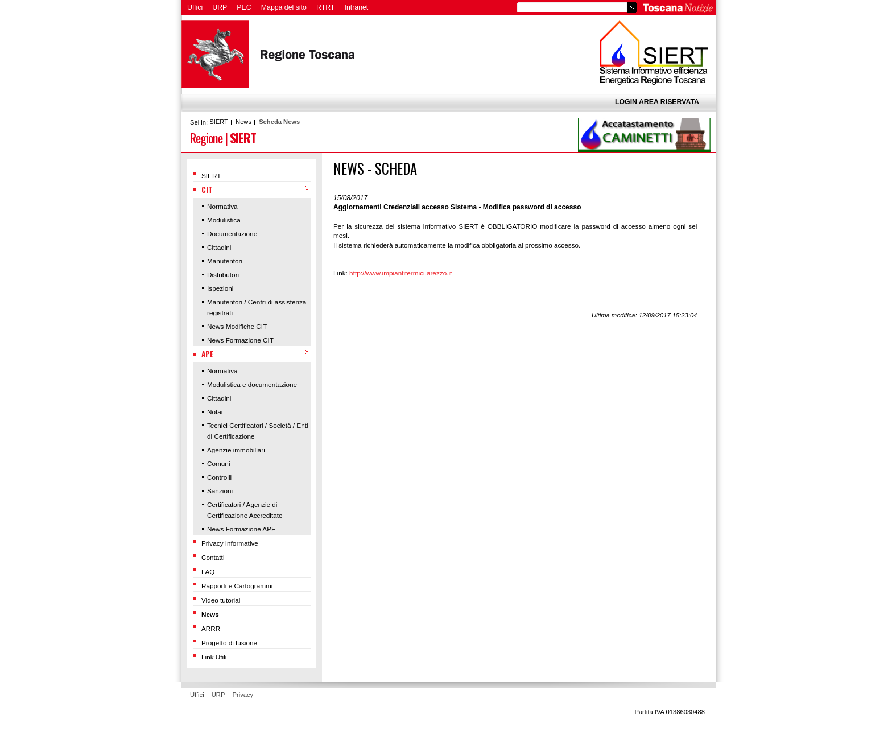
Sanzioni (220, 490)
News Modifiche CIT (237, 326)
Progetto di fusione (229, 642)
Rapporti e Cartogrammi (236, 585)
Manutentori (224, 261)
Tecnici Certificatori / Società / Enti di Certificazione (257, 431)
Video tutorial (220, 600)
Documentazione (232, 233)
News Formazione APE (241, 529)
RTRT (325, 7)
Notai (214, 411)
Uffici (195, 7)
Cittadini (219, 247)
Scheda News (279, 121)
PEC (244, 7)
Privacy (243, 694)
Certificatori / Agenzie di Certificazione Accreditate (245, 510)
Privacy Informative (229, 543)
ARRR (210, 628)
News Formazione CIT (240, 340)
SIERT (218, 121)
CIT (207, 189)
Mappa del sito (284, 7)
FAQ (208, 571)
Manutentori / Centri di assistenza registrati (256, 307)
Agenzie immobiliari (236, 449)
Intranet (357, 7)
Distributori (223, 274)
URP (219, 7)
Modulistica (224, 220)
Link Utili (213, 657)
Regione (206, 137)
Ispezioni (220, 288)
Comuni (218, 463)
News (243, 121)
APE (207, 354)
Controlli (219, 477)
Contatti (213, 557)
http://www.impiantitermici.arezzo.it (400, 273)
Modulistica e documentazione (252, 384)
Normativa (222, 206)
